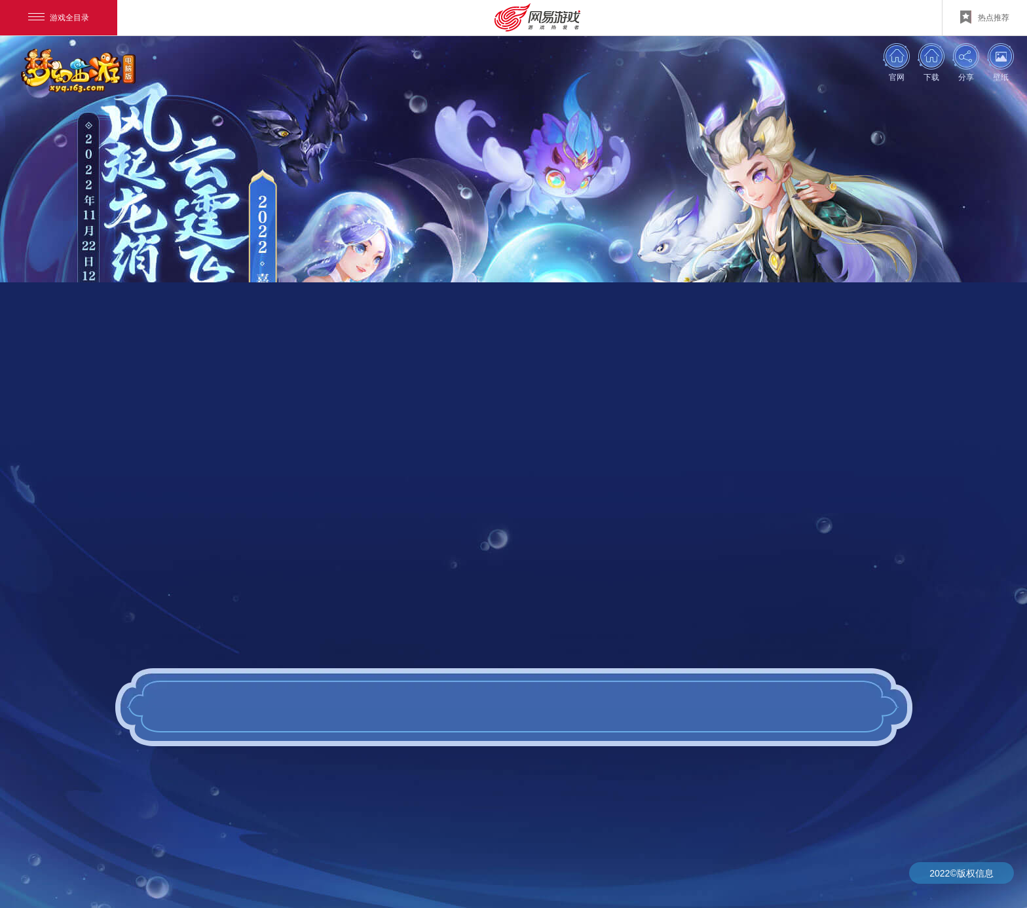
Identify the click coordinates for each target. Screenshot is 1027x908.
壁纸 (1001, 77)
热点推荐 (984, 17)
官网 (897, 77)
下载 (931, 77)
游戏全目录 (58, 17)
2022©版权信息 (961, 873)
